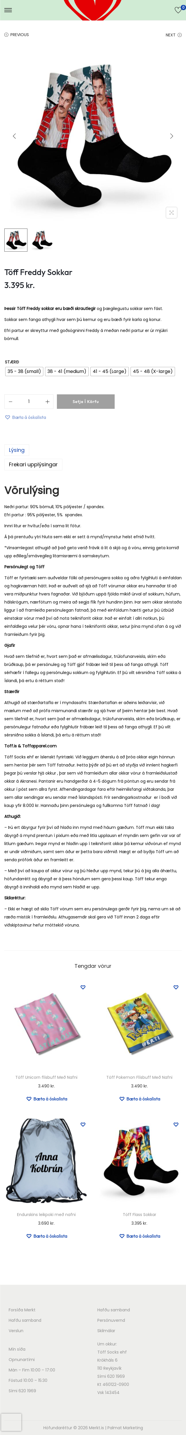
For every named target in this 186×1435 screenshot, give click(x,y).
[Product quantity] (29, 402)
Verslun (16, 1331)
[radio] (24, 371)
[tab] (93, 450)
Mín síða (17, 1349)
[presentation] (11, 1422)
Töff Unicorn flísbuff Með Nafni (46, 1077)
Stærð (12, 362)
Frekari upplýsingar (33, 464)
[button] (25, 417)
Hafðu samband (25, 1320)
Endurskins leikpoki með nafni (46, 1214)
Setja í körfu (85, 401)
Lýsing (17, 450)
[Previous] (14, 136)
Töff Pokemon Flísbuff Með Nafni (139, 1077)
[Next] (171, 136)
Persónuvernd (111, 1320)
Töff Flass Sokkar (139, 1214)
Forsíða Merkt (22, 1310)
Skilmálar (106, 1331)
